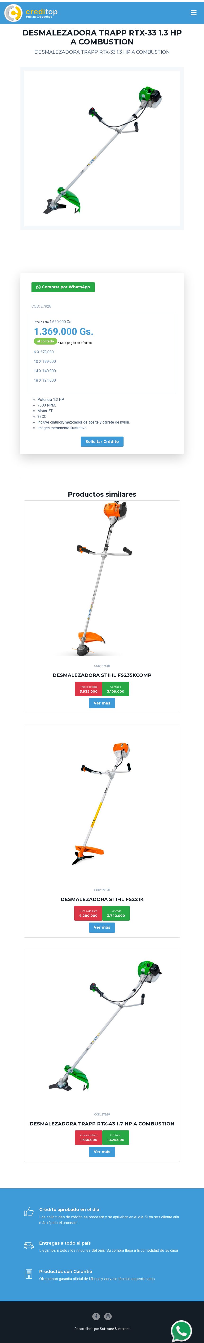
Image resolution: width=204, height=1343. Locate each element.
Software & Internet (114, 1329)
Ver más (102, 703)
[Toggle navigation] (193, 13)
